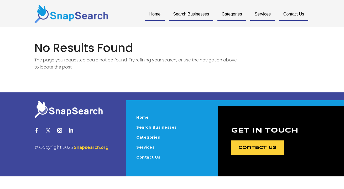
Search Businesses (191, 14)
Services (262, 14)
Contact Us (293, 14)
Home (154, 14)
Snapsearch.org (91, 147)
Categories (232, 14)
